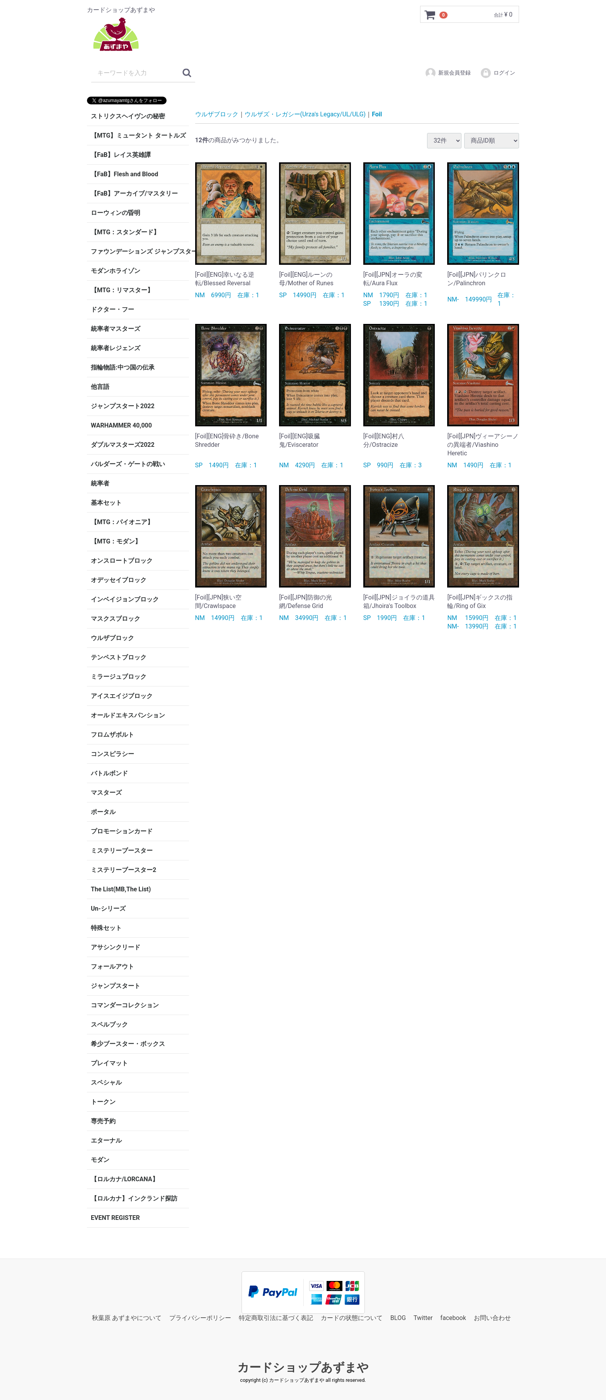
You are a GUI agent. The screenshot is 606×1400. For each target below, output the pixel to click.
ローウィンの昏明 (115, 212)
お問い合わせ (492, 1318)
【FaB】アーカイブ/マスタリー (134, 193)
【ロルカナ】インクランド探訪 (134, 1198)
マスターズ (106, 792)
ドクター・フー (112, 309)
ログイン (497, 73)
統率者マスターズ (115, 328)
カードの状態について (352, 1318)
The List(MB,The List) (121, 889)
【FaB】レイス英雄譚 (121, 154)
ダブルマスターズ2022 (123, 444)
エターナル (106, 1140)
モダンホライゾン (115, 270)
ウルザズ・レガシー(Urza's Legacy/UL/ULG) (305, 114)
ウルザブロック (112, 638)
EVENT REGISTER (115, 1217)
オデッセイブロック (118, 580)
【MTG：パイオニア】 (122, 522)
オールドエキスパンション (128, 715)
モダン (100, 1159)
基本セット (106, 502)
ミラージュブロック (118, 676)
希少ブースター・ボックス (128, 1043)
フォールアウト (112, 966)
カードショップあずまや (303, 1367)
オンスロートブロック (122, 560)
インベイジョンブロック (125, 599)
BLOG (398, 1318)
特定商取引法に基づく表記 (276, 1318)
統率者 (100, 483)
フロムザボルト (112, 734)
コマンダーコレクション (125, 1005)
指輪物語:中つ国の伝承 (123, 367)
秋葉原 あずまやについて (127, 1318)
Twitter (423, 1318)
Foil (377, 114)
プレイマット (109, 1063)
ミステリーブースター (122, 850)
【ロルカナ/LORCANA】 (124, 1179)
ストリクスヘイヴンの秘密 (128, 116)
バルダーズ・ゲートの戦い (128, 464)
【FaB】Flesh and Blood (124, 174)
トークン (103, 1101)
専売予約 (103, 1121)
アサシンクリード (115, 947)
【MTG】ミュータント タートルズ (138, 135)
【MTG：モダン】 (116, 541)
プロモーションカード (122, 831)
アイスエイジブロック (122, 696)
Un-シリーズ (108, 908)
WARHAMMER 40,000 (121, 425)
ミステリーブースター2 (123, 870)
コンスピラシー (112, 754)
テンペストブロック (118, 657)
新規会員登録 (448, 73)
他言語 (100, 386)
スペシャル (106, 1082)
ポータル (103, 812)
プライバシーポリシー (200, 1318)
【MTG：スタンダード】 (125, 232)
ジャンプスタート (115, 986)
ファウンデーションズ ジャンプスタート (140, 251)
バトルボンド (109, 773)
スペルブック (109, 1024)
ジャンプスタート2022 (123, 406)
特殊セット (106, 928)
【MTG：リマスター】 (122, 290)
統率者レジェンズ (115, 348)
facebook (453, 1318)
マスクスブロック (115, 618)
